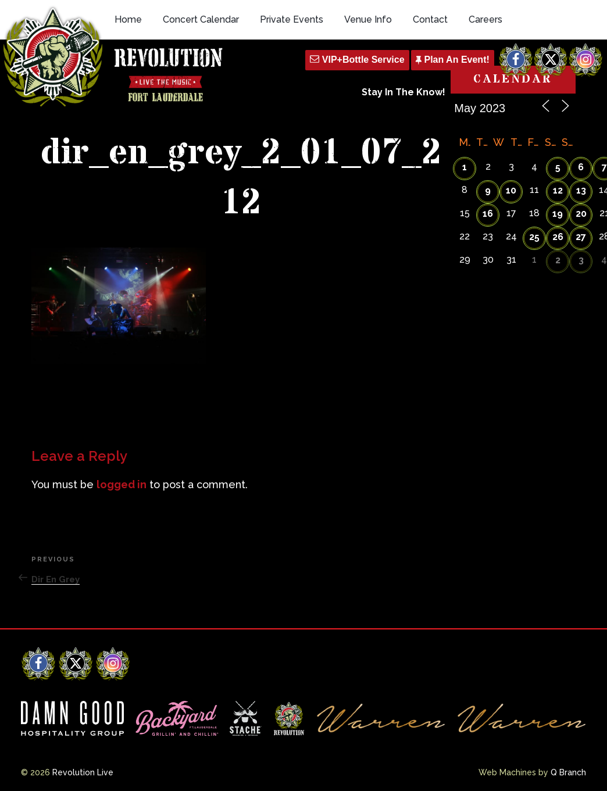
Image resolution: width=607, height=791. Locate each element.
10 (511, 190)
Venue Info (368, 19)
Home (128, 19)
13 (581, 190)
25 (534, 236)
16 (488, 213)
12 (558, 190)
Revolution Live (82, 772)
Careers (485, 19)
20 (581, 213)
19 (557, 213)
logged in (122, 484)
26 (557, 236)
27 (581, 236)
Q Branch (568, 772)
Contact (430, 19)
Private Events (291, 19)
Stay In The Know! (403, 92)
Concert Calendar (201, 19)
